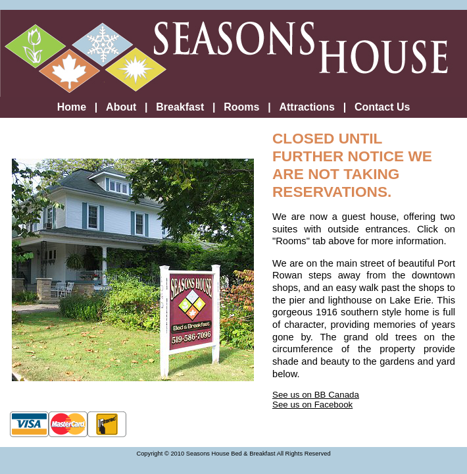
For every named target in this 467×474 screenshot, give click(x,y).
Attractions (306, 107)
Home (71, 107)
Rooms (241, 107)
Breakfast (180, 107)
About (121, 107)
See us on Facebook (312, 404)
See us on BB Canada (315, 395)
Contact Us (382, 107)
